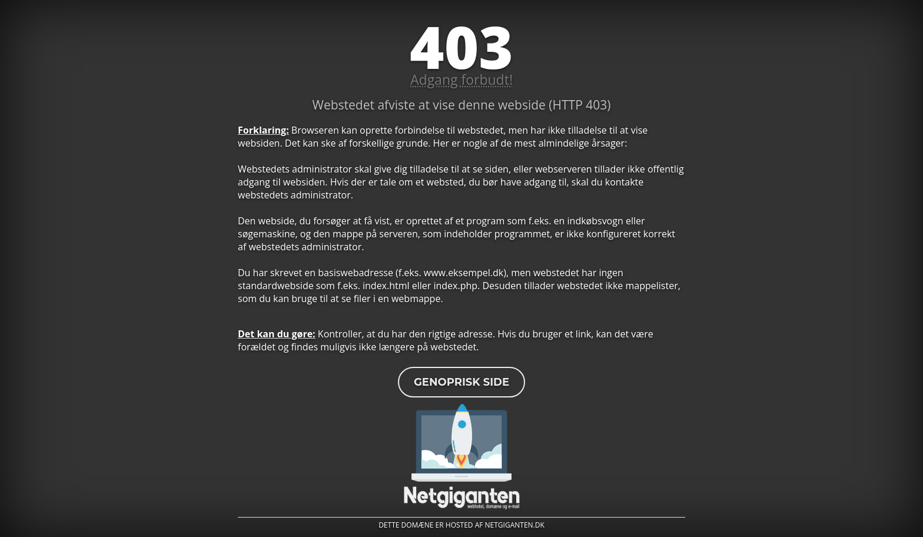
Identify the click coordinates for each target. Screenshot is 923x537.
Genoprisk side (461, 382)
